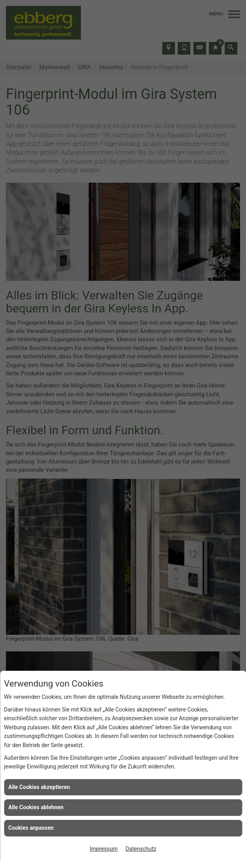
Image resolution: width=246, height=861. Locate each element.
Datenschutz (141, 849)
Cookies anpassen (31, 828)
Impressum (103, 849)
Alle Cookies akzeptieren (39, 787)
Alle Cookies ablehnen (36, 807)
